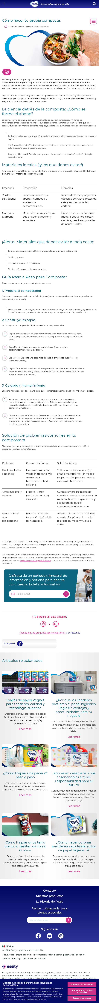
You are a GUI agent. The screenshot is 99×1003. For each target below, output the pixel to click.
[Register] (68, 920)
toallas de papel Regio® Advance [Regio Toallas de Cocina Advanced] (35, 561)
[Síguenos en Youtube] (49, 936)
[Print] (6, 72)
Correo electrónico (38, 920)
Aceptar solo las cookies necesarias (81, 991)
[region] (49, 991)
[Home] (34, 3)
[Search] (95, 4)
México (8, 946)
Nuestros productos (49, 896)
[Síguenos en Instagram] (61, 936)
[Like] (43, 624)
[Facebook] (20, 643)
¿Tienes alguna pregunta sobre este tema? (42, 633)
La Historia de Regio (49, 901)
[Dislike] (56, 624)
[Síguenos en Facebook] (38, 936)
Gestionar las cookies (34, 959)
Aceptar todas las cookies (82, 984)
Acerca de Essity (12, 959)
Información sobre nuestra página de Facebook (59, 955)
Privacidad (8, 955)
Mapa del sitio (23, 955)
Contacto (49, 890)
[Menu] (3, 3)
